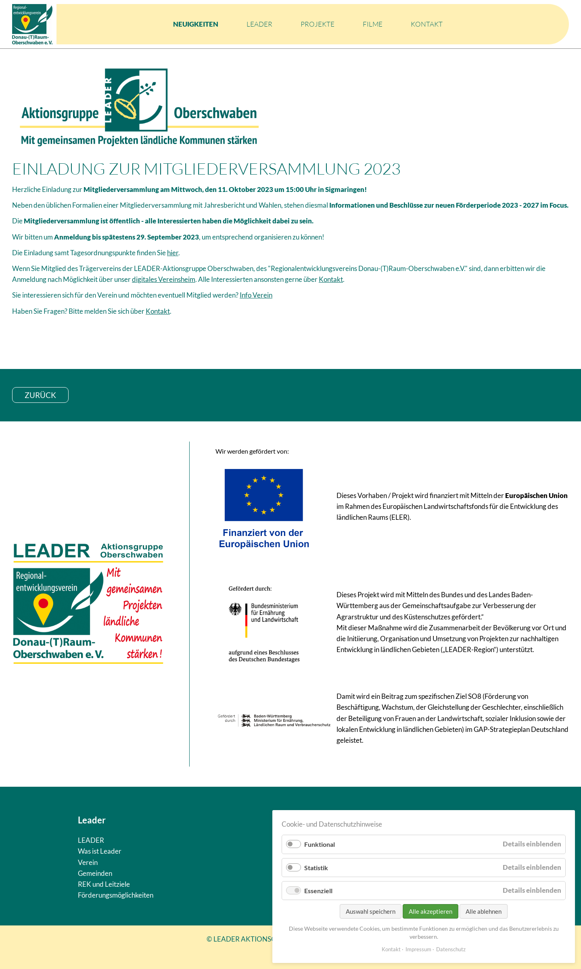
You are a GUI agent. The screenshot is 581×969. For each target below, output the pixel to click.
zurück (40, 395)
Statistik (316, 867)
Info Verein (256, 295)
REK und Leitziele (104, 884)
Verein (88, 862)
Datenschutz (451, 949)
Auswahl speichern (370, 911)
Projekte (317, 24)
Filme (372, 24)
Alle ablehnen (484, 911)
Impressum (418, 949)
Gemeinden (95, 873)
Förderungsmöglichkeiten (115, 895)
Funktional (319, 844)
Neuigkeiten (195, 24)
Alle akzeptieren (430, 911)
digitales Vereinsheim (163, 279)
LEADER (259, 24)
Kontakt (427, 24)
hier (172, 252)
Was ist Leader (99, 851)
